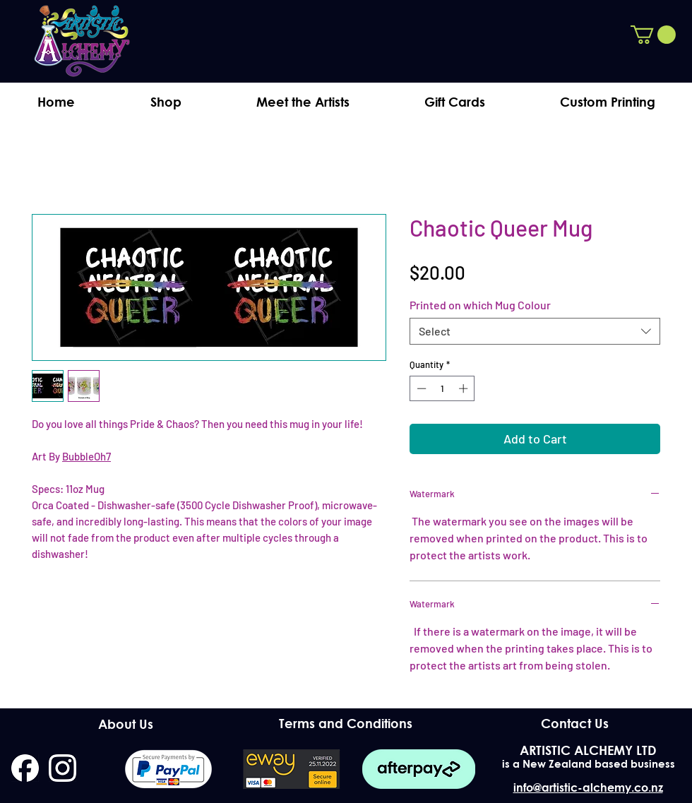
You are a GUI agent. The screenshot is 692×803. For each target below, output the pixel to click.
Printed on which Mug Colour (480, 304)
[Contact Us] (574, 723)
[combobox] (535, 331)
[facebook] (25, 768)
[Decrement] (420, 388)
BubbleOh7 (86, 456)
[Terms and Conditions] (346, 723)
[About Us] (125, 724)
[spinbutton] (442, 388)
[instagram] (62, 768)
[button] (653, 34)
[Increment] (464, 388)
